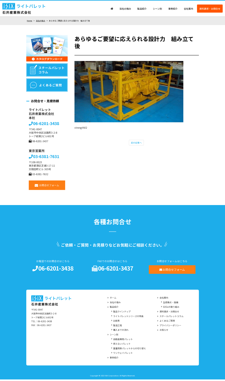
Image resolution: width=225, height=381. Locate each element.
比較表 (116, 322)
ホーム (113, 299)
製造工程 (117, 326)
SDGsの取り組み (171, 308)
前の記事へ (136, 144)
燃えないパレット (122, 345)
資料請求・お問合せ (209, 9)
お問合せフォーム (47, 187)
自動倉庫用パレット (123, 340)
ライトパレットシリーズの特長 (128, 317)
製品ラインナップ (122, 313)
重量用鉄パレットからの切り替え (129, 349)
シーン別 (157, 9)
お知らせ (164, 331)
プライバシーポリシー (170, 326)
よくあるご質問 (167, 322)
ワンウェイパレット (123, 354)
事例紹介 (173, 9)
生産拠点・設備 (170, 303)
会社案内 (188, 9)
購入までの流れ (120, 331)
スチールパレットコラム (171, 317)
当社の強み (125, 9)
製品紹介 (142, 9)
